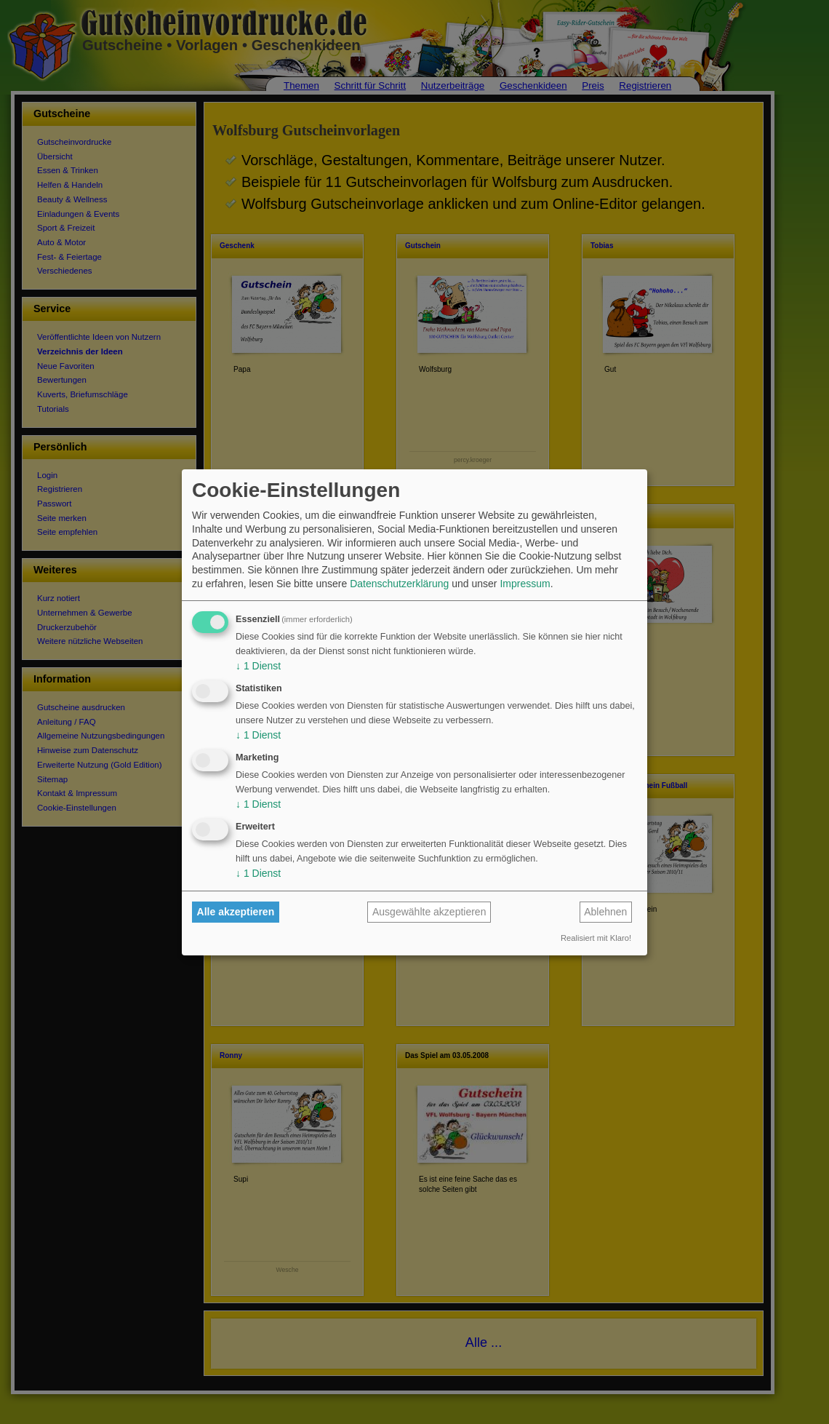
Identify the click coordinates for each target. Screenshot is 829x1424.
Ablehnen (605, 912)
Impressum (525, 583)
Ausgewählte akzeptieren (429, 912)
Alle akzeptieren (236, 912)
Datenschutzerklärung (399, 583)
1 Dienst (258, 666)
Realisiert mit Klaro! (596, 938)
